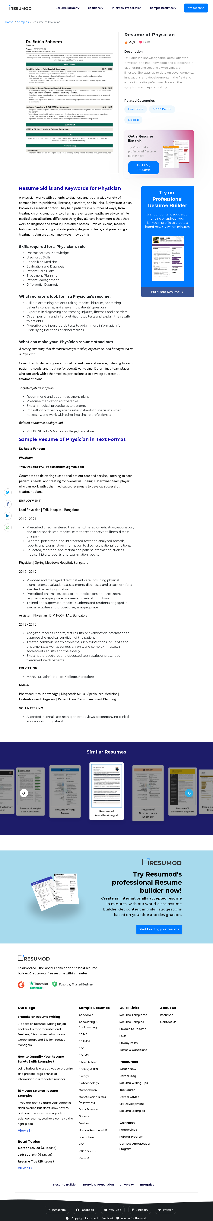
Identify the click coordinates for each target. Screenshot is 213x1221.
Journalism (86, 1137)
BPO (81, 1048)
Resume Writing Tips (133, 1083)
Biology (84, 1076)
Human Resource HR (93, 1130)
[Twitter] (165, 1210)
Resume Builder (65, 1184)
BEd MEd (84, 1041)
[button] (189, 793)
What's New (127, 1069)
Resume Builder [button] (67, 8)
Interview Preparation (126, 8)
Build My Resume (143, 168)
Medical (133, 119)
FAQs (122, 1036)
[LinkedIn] (139, 1210)
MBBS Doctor (162, 109)
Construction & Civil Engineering (92, 1099)
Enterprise (146, 1184)
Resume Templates (133, 1015)
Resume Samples (131, 1022)
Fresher (84, 1123)
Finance (84, 1116)
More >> (84, 1158)
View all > (25, 1130)
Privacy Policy (128, 1043)
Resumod (166, 1015)
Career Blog (127, 1076)
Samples (23, 22)
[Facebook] (85, 1210)
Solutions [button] (95, 8)
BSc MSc (84, 1055)
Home (9, 22)
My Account (196, 8)
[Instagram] (57, 1210)
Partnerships (128, 1130)
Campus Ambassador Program (134, 1146)
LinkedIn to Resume (132, 1029)
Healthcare (135, 109)
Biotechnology (89, 1083)
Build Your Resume (167, 292)
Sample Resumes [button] (163, 8)
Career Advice (129, 1097)
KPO (81, 1144)
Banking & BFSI (88, 1069)
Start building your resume (159, 929)
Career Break (88, 1090)
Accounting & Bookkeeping (88, 1024)
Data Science (88, 1109)
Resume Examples (132, 1111)
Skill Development (131, 1104)
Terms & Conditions (133, 1050)
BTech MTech (88, 1062)
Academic (86, 1015)
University (126, 1184)
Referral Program (131, 1137)
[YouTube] (113, 1210)
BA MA (83, 1034)
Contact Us (168, 1022)
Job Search (127, 1090)
